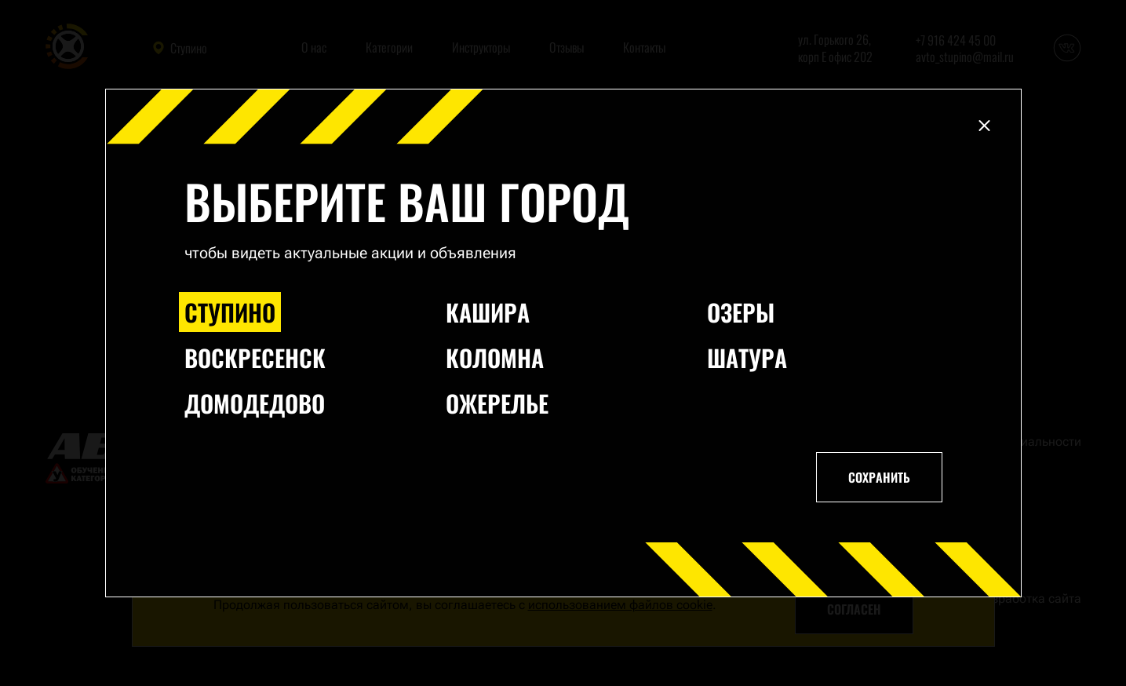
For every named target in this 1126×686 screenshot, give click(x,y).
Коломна (495, 357)
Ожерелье (497, 403)
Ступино (229, 312)
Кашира (488, 312)
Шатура (747, 357)
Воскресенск (255, 357)
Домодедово (254, 403)
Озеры (740, 312)
